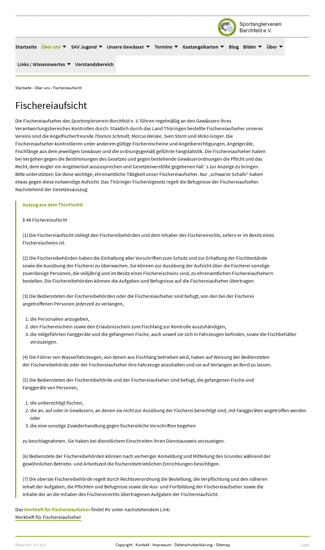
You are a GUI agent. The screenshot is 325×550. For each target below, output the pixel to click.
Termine (163, 47)
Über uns (51, 47)
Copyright (124, 544)
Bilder (249, 47)
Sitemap (223, 544)
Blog (234, 47)
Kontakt (142, 544)
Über (272, 47)
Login (305, 544)
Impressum (161, 544)
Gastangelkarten (200, 47)
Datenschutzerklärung (194, 544)
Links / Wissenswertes (41, 64)
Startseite (26, 47)
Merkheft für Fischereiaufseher (48, 517)
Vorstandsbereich (94, 64)
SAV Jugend (84, 47)
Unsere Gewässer (125, 47)
